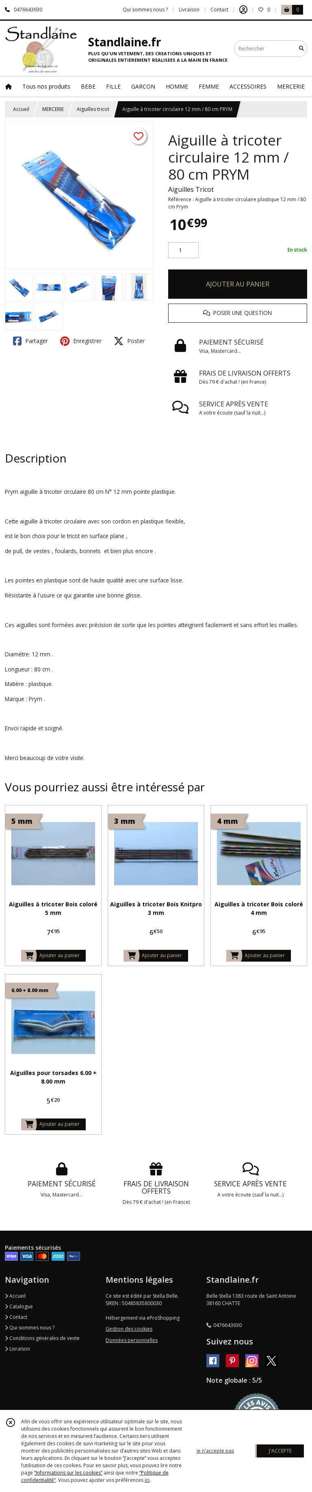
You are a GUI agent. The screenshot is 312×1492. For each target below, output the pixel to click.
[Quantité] (183, 250)
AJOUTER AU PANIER (237, 284)
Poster (129, 341)
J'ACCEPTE (280, 1450)
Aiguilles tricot (93, 109)
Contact (219, 9)
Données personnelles (132, 1340)
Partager (30, 341)
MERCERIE (53, 109)
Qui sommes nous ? (29, 1327)
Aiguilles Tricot (191, 189)
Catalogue (19, 1306)
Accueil (21, 109)
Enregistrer (81, 341)
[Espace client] (243, 10)
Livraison (17, 1348)
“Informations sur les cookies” (68, 1472)
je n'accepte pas (215, 1450)
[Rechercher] (301, 48)
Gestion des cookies (129, 1328)
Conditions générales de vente (42, 1338)
